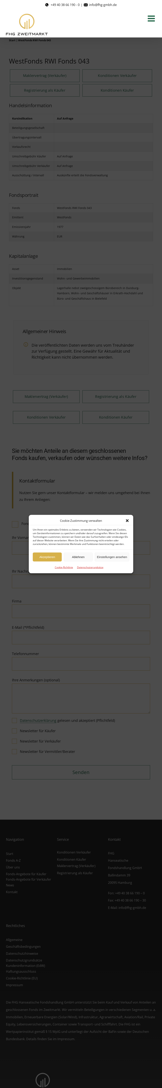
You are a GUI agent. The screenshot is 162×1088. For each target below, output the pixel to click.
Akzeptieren (47, 557)
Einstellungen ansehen (112, 557)
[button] (127, 521)
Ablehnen (78, 557)
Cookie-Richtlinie (64, 567)
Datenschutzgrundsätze (90, 567)
